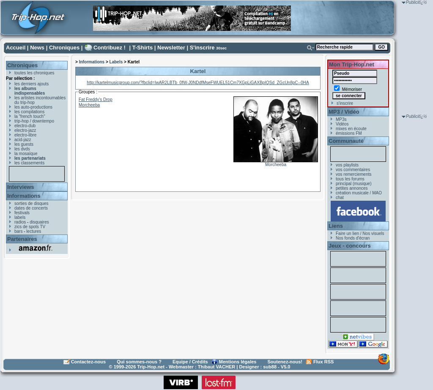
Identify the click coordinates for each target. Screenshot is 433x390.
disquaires (39, 222)
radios (20, 222)
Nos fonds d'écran (353, 238)
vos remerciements (353, 174)
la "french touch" (29, 116)
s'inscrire (345, 103)
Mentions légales (238, 361)
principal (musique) (353, 183)
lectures (33, 231)
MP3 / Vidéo (344, 112)
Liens (336, 226)
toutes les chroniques (34, 73)
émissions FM (349, 133)
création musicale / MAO (359, 193)
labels (19, 217)
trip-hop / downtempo (34, 121)
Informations (24, 196)
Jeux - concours (350, 246)
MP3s (341, 119)
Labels (116, 62)
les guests (23, 144)
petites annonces (352, 188)
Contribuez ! (109, 47)
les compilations (29, 111)
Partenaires (22, 239)
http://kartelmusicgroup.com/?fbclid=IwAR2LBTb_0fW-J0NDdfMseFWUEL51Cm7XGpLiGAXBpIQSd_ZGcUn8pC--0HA (198, 82)
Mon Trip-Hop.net (351, 64)
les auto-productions (33, 107)
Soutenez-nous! (285, 361)
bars (18, 231)
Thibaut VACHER (216, 366)
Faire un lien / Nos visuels (360, 233)
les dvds (22, 149)
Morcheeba (275, 164)
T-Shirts (142, 47)
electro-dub (25, 125)
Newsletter (171, 47)
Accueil (15, 47)
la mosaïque (25, 153)
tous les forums (350, 179)
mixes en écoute (351, 128)
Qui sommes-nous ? (139, 361)
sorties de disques (31, 203)
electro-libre (25, 135)
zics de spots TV (29, 226)
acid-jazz (22, 139)
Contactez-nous (88, 361)
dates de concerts (31, 208)
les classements (29, 163)
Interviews (20, 187)
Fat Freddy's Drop (95, 99)
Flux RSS (323, 361)
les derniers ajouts (31, 84)
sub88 (270, 366)
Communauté (346, 141)
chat (340, 197)
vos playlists (347, 165)
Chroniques (64, 47)
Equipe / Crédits (190, 361)
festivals (22, 212)
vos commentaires (353, 169)
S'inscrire (202, 47)
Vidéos (342, 124)
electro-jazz (25, 130)
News (37, 47)
